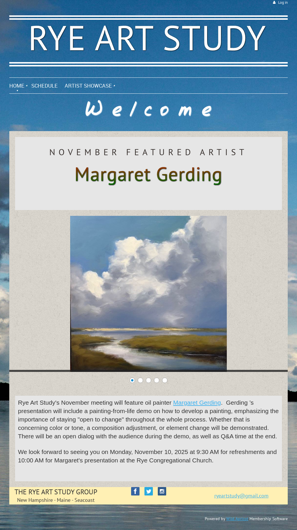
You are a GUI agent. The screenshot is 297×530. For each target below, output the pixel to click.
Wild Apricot (237, 518)
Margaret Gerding (197, 402)
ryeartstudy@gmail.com (241, 495)
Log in (283, 2)
